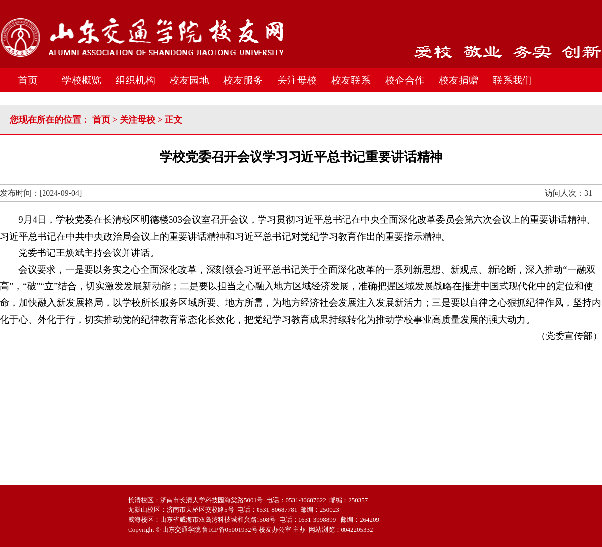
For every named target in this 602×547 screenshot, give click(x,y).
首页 (28, 80)
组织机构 (135, 80)
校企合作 (405, 80)
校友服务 (243, 80)
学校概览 (81, 80)
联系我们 (512, 80)
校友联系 (351, 80)
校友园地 (189, 80)
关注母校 (297, 80)
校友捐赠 (458, 80)
